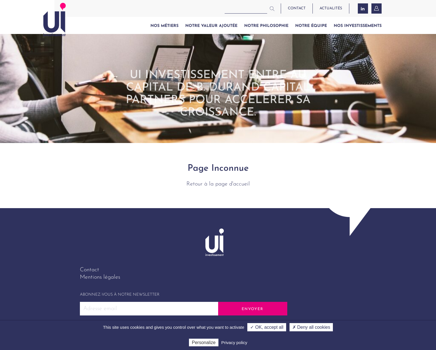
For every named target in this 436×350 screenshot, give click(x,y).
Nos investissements (358, 26)
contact (297, 8)
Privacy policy (234, 342)
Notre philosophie (266, 26)
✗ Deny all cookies (311, 327)
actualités (331, 8)
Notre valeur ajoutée (211, 26)
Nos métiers (164, 26)
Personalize (204, 342)
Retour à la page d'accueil (218, 184)
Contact (89, 270)
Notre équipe (311, 26)
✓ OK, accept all (266, 327)
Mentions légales (100, 277)
